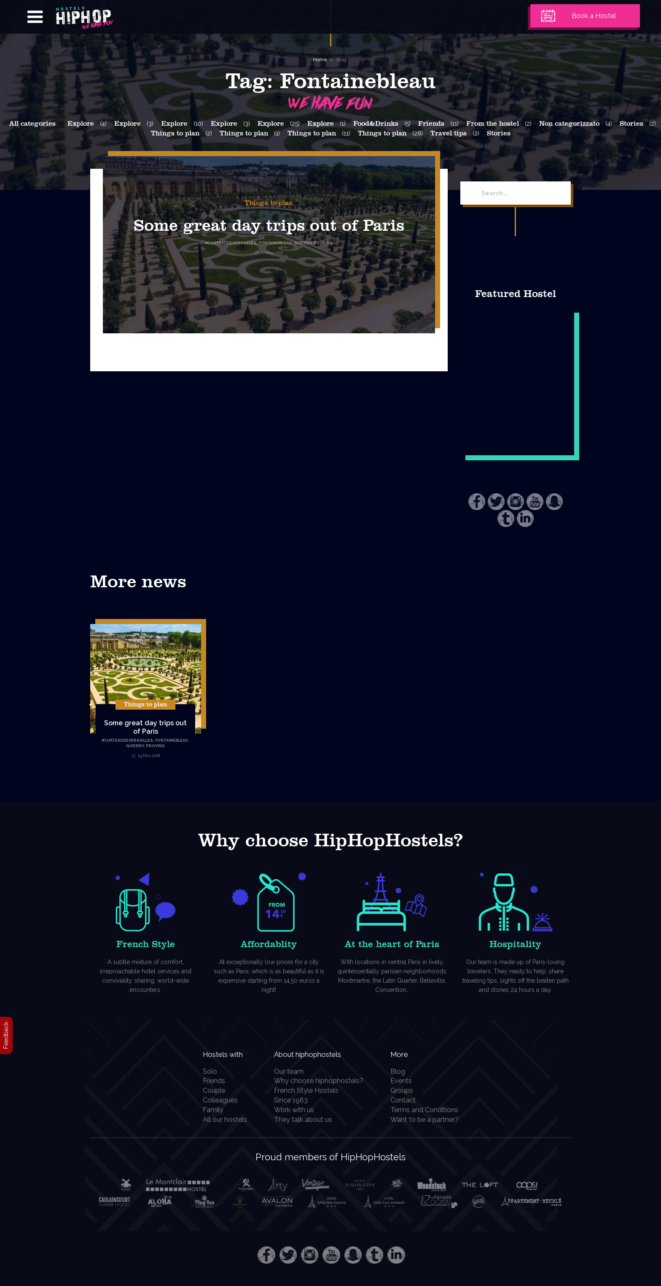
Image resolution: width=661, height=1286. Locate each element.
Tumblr (505, 518)
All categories (32, 123)
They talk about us (306, 1120)
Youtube (535, 501)
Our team (292, 1071)
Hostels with (224, 1053)
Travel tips (448, 133)
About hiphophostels (322, 1053)
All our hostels (220, 1120)
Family (208, 1110)
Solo (205, 1071)
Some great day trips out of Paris (145, 727)
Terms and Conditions (429, 1110)
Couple (209, 1090)
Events (405, 1081)
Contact (407, 1100)
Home (320, 59)
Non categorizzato (569, 123)
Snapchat (554, 501)
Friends (431, 123)
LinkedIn (525, 518)
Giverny (135, 746)
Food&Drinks (375, 123)
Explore (80, 123)
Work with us (297, 1110)
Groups (406, 1090)
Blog (341, 59)
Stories (631, 123)
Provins (155, 746)
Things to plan (175, 133)
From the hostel (492, 123)
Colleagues (215, 1100)
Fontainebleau (171, 740)
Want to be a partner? (429, 1120)
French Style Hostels (309, 1090)
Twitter (496, 501)
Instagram (515, 501)
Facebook (476, 501)
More (406, 1053)
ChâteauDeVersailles (128, 740)
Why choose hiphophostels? (322, 1081)
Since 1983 (294, 1100)
